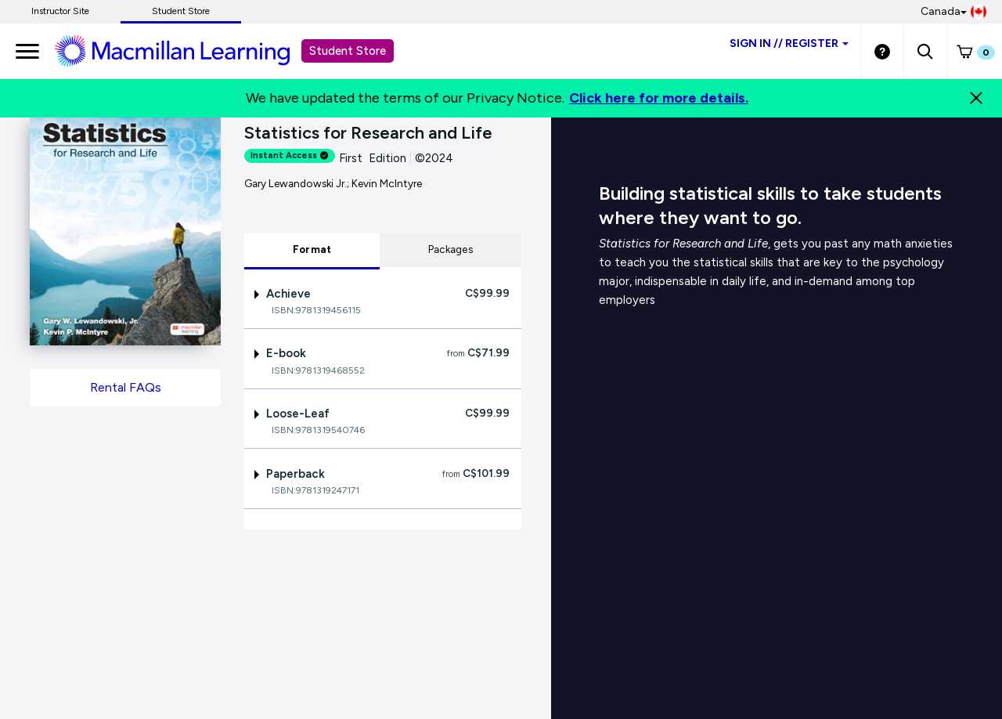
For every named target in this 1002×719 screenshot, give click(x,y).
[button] (924, 50)
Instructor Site (60, 10)
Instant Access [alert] (289, 155)
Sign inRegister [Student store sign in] (789, 43)
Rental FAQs (125, 387)
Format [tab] (312, 249)
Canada (953, 12)
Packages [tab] (450, 249)
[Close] (976, 97)
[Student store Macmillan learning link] (184, 50)
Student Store (181, 10)
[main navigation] (27, 50)
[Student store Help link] (882, 51)
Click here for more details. (658, 98)
